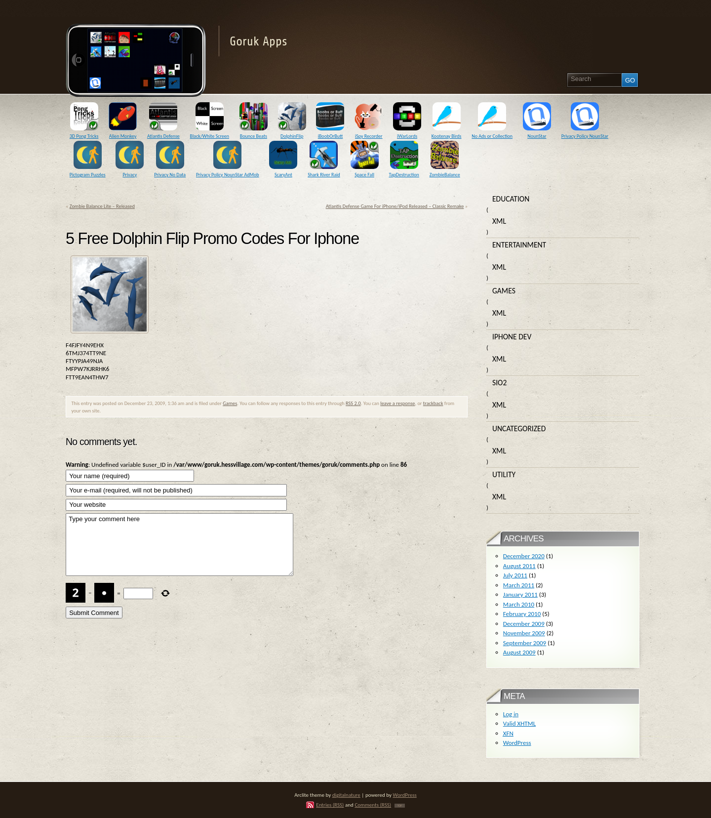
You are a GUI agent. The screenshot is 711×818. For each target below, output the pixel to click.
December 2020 (524, 556)
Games (230, 403)
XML (499, 221)
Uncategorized (519, 428)
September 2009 (524, 643)
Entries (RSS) (330, 804)
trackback (433, 403)
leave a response (397, 403)
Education (510, 199)
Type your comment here (179, 544)
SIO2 (499, 382)
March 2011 (518, 585)
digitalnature (346, 794)
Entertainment (519, 244)
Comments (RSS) (373, 804)
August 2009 (519, 652)
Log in (510, 714)
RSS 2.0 (353, 403)
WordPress (517, 742)
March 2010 (518, 604)
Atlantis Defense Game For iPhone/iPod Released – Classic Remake (395, 206)
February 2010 (522, 613)
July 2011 (515, 575)
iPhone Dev (511, 336)
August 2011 (519, 566)
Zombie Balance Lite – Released (102, 206)
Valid (519, 723)
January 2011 (520, 594)
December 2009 (524, 623)
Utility (503, 474)
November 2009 (524, 633)
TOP (399, 805)
